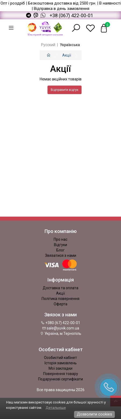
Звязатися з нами (60, 255)
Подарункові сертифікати (60, 379)
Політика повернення (60, 298)
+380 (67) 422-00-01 (60, 323)
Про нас (60, 239)
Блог (60, 250)
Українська (70, 45)
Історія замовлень (61, 363)
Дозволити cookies (94, 414)
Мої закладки (60, 368)
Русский (48, 45)
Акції (66, 55)
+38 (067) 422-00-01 (71, 15)
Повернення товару (60, 374)
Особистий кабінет (60, 357)
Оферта (60, 304)
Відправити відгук (64, 90)
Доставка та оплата (60, 288)
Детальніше (56, 408)
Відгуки (60, 245)
